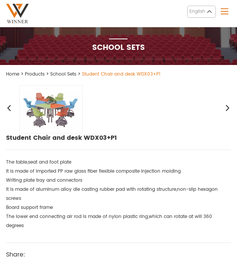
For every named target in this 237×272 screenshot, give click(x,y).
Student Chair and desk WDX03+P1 (121, 74)
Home (12, 74)
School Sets (63, 74)
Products (35, 74)
